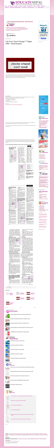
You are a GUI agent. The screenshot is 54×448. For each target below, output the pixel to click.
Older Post (35, 307)
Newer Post (7, 307)
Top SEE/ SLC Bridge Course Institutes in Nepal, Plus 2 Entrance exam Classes (21, 327)
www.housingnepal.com (8, 441)
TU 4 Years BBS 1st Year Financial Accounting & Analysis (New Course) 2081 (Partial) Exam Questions (22, 414)
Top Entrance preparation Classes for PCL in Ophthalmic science (43, 180)
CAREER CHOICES (40, 7)
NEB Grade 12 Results (31, 7)
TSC (35, 7)
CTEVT (33, 433)
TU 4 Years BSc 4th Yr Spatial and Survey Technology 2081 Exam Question (43, 217)
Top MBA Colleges (41, 206)
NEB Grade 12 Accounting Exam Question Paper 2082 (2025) (18, 400)
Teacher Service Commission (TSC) (35, 434)
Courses (24, 433)
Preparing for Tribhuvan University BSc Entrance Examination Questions (44, 186)
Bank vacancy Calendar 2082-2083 (40, 438)
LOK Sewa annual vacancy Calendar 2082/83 (25, 438)
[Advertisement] (27, 14)
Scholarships (11, 433)
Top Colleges (23, 434)
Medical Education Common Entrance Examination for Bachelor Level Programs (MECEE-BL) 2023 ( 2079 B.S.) (44, 183)
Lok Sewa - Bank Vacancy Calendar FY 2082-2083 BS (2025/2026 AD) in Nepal (17, 28)
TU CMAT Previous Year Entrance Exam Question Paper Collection (15, 27)
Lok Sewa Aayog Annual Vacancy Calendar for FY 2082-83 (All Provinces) (16, 29)
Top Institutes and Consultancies (15, 434)
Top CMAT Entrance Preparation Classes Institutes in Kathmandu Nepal (20, 314)
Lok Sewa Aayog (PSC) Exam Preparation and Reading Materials (13, 104)
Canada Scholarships (42, 157)
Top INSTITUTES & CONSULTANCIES (15, 7)
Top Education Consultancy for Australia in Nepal (17, 340)
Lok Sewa (16, 433)
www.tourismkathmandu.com (15, 441)
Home (21, 307)
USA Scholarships (41, 154)
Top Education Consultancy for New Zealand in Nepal (18, 358)
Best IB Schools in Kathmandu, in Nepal (16, 384)
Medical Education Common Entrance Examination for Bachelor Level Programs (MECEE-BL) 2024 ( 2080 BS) (44, 177)
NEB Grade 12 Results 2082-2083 (44, 120)
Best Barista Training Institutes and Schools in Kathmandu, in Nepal (20, 318)
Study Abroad (29, 433)
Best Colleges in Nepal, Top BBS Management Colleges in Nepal (19, 380)
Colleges (36, 433)
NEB (27, 434)
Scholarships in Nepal (42, 158)
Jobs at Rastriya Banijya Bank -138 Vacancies (20, 21)
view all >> (47, 187)
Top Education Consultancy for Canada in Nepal (17, 349)
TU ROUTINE (7, 7)
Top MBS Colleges (41, 205)
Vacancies (20, 433)
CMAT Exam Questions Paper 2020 (43, 179)
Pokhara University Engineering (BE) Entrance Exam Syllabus (43, 185)
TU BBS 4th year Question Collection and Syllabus (13, 30)
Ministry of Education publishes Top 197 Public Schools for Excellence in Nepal (21, 371)
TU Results (41, 433)
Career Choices (44, 434)
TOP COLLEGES (24, 7)
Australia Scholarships (42, 155)
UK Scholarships (41, 156)
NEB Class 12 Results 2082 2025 (11, 438)
